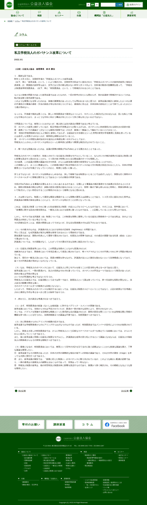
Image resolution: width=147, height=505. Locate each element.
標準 (92, 5)
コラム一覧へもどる (28, 45)
